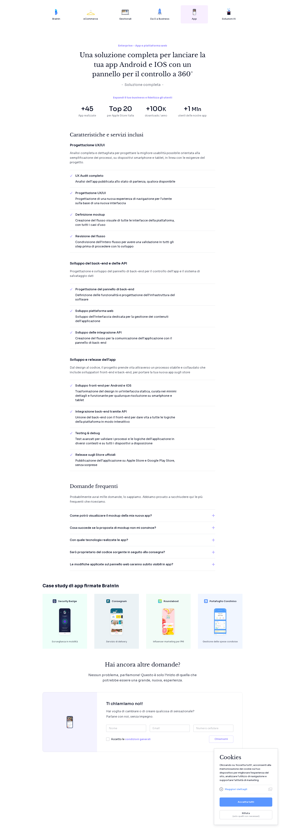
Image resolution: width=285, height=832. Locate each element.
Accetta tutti (246, 801)
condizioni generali (137, 739)
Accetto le (130, 739)
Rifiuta (246, 815)
